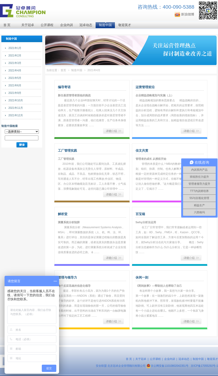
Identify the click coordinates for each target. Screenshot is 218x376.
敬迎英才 (124, 25)
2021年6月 (14, 85)
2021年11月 (15, 107)
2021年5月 (14, 78)
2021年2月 (14, 55)
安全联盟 (101, 365)
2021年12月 (15, 115)
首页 (63, 70)
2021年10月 (15, 100)
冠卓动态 (85, 25)
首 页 (7, 25)
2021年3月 (14, 63)
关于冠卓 (27, 25)
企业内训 (66, 25)
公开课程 (47, 25)
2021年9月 (14, 93)
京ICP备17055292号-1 (204, 365)
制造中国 (105, 25)
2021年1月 (14, 48)
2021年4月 (14, 70)
